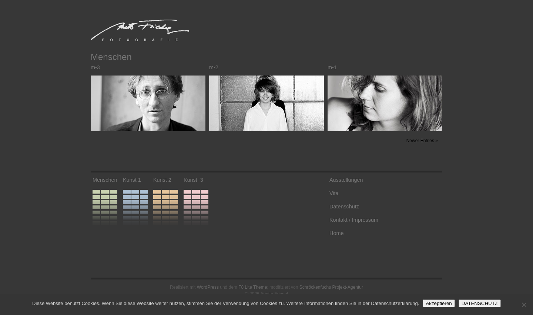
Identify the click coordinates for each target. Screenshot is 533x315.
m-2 (213, 67)
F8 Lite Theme (252, 287)
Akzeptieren (439, 303)
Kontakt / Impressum (353, 220)
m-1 (332, 67)
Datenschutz (344, 207)
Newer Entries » (422, 140)
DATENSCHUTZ (480, 303)
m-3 (95, 67)
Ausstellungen (346, 180)
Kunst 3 (193, 180)
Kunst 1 (132, 180)
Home (336, 233)
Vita (334, 193)
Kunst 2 (162, 180)
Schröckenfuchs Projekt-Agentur (331, 287)
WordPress (208, 287)
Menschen (105, 180)
